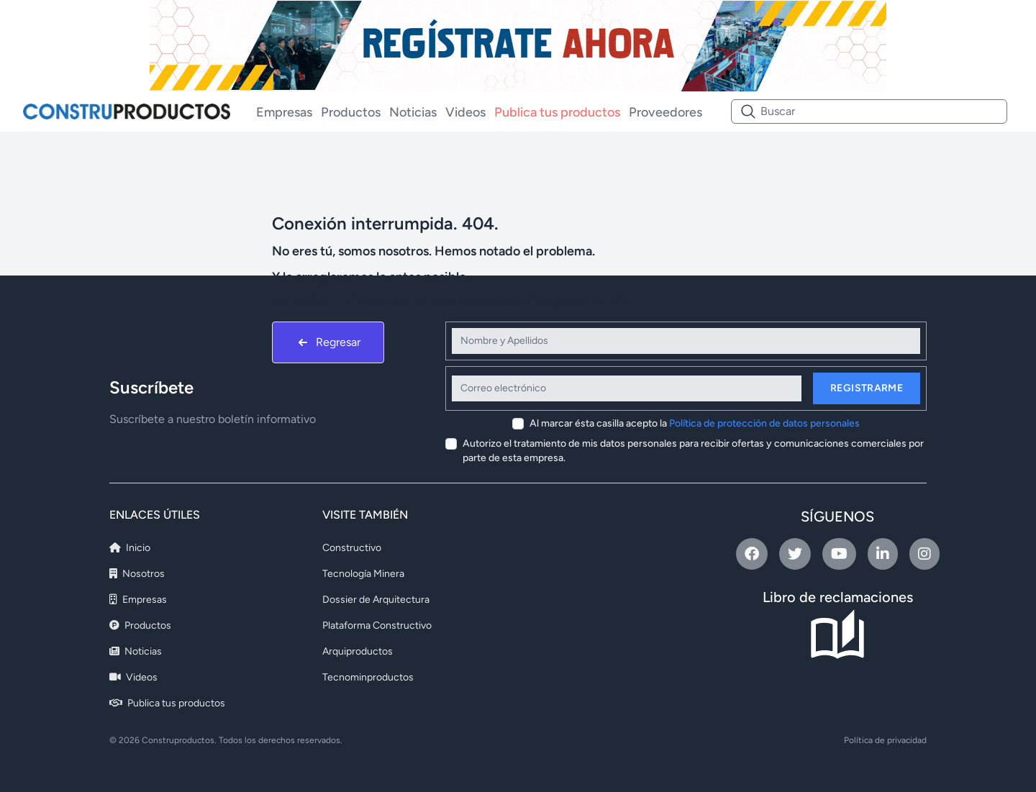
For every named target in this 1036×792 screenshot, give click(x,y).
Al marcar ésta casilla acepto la (695, 423)
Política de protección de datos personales (764, 423)
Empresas (284, 112)
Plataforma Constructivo (377, 625)
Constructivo (351, 548)
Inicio (129, 548)
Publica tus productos (557, 112)
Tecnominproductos (368, 677)
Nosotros (137, 574)
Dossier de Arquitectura (376, 599)
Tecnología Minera (363, 574)
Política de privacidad (885, 740)
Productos (351, 112)
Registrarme (866, 388)
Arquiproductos (357, 651)
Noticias (413, 112)
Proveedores (665, 112)
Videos (465, 112)
